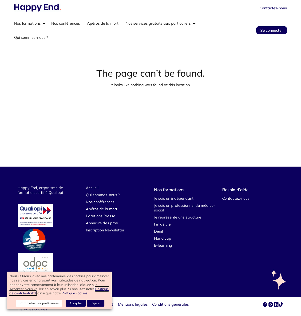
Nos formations (27, 23)
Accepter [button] (75, 303)
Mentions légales (133, 304)
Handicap (162, 238)
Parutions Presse (100, 216)
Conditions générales (170, 304)
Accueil (92, 187)
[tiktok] (281, 305)
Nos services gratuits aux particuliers (158, 23)
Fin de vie (162, 224)
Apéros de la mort (103, 23)
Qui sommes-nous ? (31, 37)
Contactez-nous (273, 8)
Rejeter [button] (96, 303)
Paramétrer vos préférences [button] (39, 303)
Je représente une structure (177, 217)
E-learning (163, 245)
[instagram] (271, 305)
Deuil (158, 231)
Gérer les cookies (32, 309)
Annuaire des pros (102, 223)
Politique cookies (74, 293)
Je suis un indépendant (174, 198)
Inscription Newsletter (105, 230)
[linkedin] (276, 305)
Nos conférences (65, 23)
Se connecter (271, 30)
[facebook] (265, 305)
